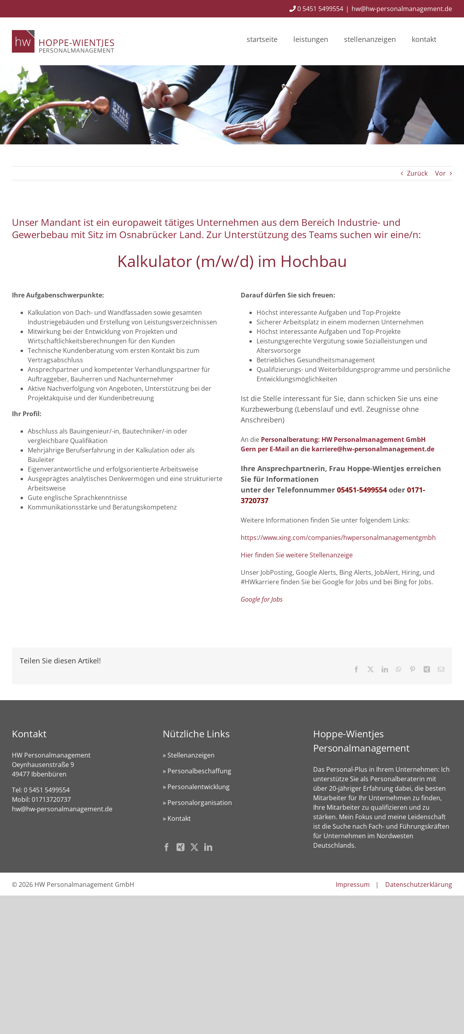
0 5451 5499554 (316, 8)
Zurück (417, 173)
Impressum (353, 884)
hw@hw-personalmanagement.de (402, 8)
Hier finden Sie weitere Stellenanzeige (297, 555)
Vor (440, 173)
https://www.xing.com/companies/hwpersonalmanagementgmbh (338, 537)
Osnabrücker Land (160, 234)
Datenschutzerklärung (418, 884)
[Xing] (180, 847)
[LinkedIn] (208, 847)
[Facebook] (167, 847)
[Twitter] (194, 847)
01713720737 (51, 799)
